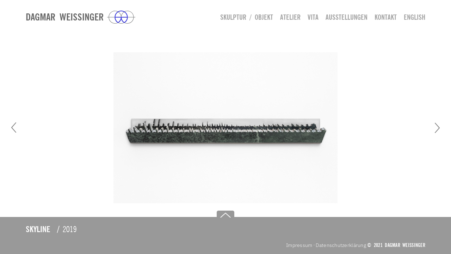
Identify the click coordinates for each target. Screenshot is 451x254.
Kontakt (386, 17)
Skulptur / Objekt (246, 17)
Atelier (290, 17)
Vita (313, 17)
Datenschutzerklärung (341, 245)
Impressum (299, 245)
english (414, 17)
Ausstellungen (346, 17)
